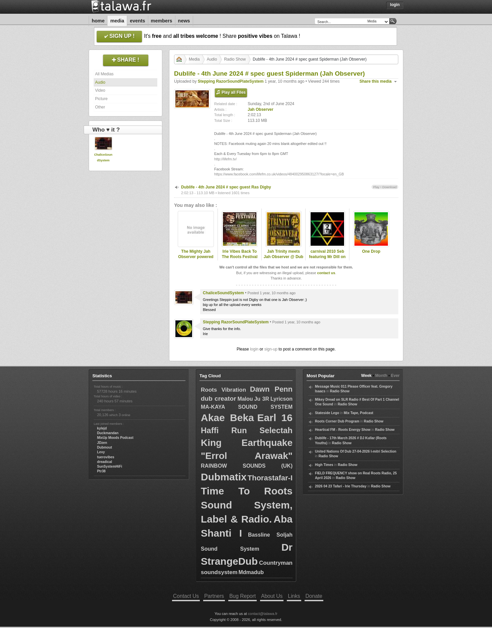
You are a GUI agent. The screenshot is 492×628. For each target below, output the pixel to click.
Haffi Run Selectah (247, 430)
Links (294, 596)
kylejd (102, 428)
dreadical (104, 462)
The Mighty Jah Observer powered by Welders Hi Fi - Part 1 (195, 259)
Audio (100, 82)
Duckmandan (107, 433)
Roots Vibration (223, 390)
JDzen (102, 443)
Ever (395, 375)
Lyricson (281, 399)
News (184, 20)
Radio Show (235, 59)
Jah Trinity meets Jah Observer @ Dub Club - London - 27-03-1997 (283, 259)
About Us (271, 596)
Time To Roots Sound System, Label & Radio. (247, 505)
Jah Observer (260, 109)
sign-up (270, 349)
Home (98, 20)
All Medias (104, 74)
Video (100, 90)
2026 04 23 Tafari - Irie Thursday (340, 486)
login (254, 349)
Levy (101, 452)
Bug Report (242, 596)
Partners (214, 596)
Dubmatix (224, 476)
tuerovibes (105, 457)
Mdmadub (251, 572)
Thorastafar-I (270, 478)
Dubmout (104, 447)
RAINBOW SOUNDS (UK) (247, 466)
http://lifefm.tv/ (225, 159)
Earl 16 (275, 417)
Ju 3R (261, 399)
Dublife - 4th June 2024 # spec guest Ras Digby (226, 187)
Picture (101, 98)
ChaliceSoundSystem (223, 293)
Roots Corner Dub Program (337, 421)
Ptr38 (101, 471)
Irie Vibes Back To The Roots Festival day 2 (240, 257)
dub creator (218, 398)
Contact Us (186, 596)
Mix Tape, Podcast (358, 413)
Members (161, 20)
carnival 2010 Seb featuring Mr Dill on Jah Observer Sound (327, 257)
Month (381, 375)
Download (389, 187)
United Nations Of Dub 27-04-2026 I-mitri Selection (355, 451)
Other (100, 107)
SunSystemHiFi (109, 466)
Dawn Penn (271, 389)
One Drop (371, 251)
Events (137, 20)
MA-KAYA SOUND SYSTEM (247, 407)
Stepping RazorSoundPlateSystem (231, 81)
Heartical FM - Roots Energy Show (343, 429)
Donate (314, 596)
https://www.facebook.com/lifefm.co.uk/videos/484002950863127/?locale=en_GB (279, 174)
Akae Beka (227, 417)
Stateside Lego (327, 413)
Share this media (375, 81)
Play (376, 187)
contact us (326, 273)
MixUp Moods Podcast (115, 438)
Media (117, 20)
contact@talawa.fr (262, 614)
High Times (324, 465)
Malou (245, 399)
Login (395, 4)
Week (366, 375)
